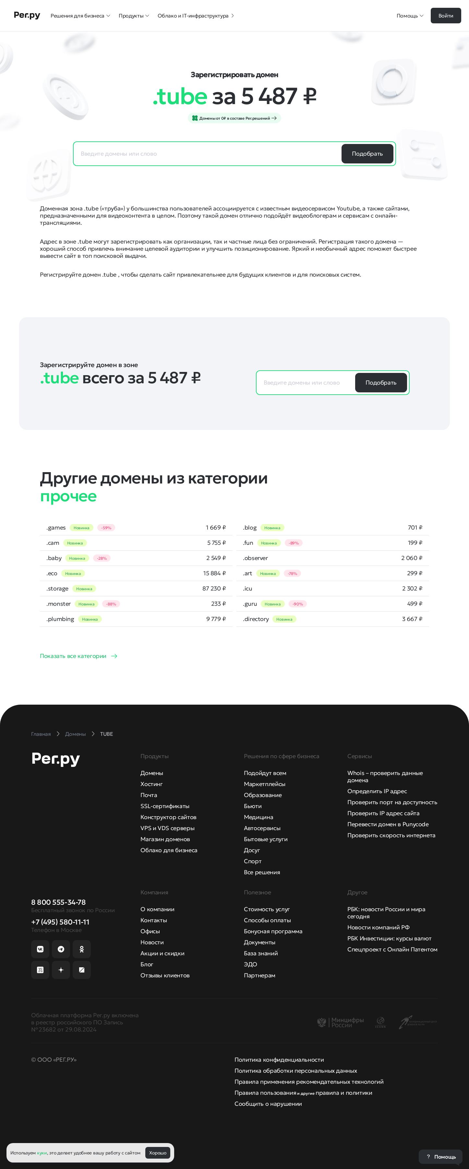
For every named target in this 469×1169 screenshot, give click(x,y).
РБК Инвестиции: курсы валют (389, 938)
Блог (146, 964)
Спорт (252, 861)
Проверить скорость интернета (391, 835)
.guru (250, 603)
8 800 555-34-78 (58, 902)
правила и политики (344, 1092)
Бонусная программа (273, 931)
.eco (51, 573)
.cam (52, 542)
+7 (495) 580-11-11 (60, 922)
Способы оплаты (267, 920)
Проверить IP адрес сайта (383, 813)
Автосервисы (262, 828)
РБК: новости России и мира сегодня (386, 912)
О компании (157, 909)
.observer (255, 558)
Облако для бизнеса (169, 850)
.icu (247, 588)
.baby (53, 558)
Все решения (262, 872)
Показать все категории (73, 656)
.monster (58, 603)
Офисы (150, 931)
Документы (259, 942)
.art (247, 573)
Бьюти (252, 806)
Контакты (153, 920)
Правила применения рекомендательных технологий (308, 1081)
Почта (148, 795)
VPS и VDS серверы (167, 828)
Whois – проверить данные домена (385, 776)
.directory (256, 619)
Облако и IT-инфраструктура (196, 15)
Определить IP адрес (377, 791)
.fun (248, 542)
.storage (57, 588)
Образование (263, 795)
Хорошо (157, 1153)
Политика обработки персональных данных (295, 1070)
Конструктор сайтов (168, 817)
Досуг (252, 850)
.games (56, 527)
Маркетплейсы (264, 784)
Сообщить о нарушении (268, 1103)
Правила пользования (265, 1092)
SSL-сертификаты (164, 806)
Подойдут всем (265, 773)
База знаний (261, 953)
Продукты (134, 15)
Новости (151, 942)
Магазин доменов (165, 839)
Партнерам (259, 975)
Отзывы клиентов (165, 975)
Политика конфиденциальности (279, 1059)
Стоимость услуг (267, 909)
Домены (151, 773)
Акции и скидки (162, 953)
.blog (250, 527)
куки (42, 1153)
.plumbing (60, 619)
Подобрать (367, 153)
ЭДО (250, 964)
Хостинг (151, 784)
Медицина (258, 817)
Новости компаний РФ (378, 927)
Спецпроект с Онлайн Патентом (392, 949)
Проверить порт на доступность (392, 802)
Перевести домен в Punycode (388, 824)
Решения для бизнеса (81, 15)
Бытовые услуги (265, 839)
